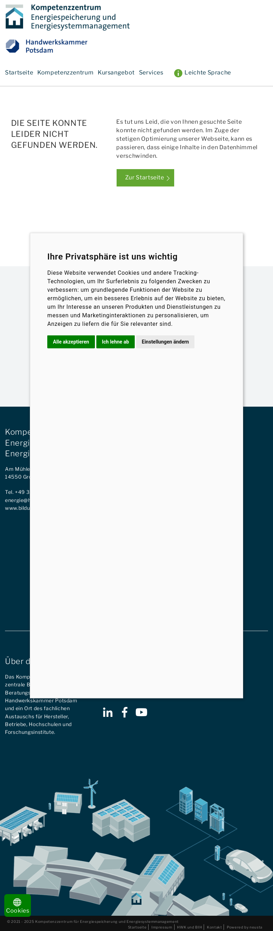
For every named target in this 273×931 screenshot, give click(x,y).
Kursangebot (116, 72)
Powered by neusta (244, 927)
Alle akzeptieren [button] (71, 342)
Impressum (161, 927)
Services (151, 72)
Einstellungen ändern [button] (165, 342)
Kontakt (214, 927)
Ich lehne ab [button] (115, 342)
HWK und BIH (189, 927)
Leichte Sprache (207, 72)
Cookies (17, 906)
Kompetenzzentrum (65, 72)
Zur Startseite (144, 177)
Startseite (19, 72)
